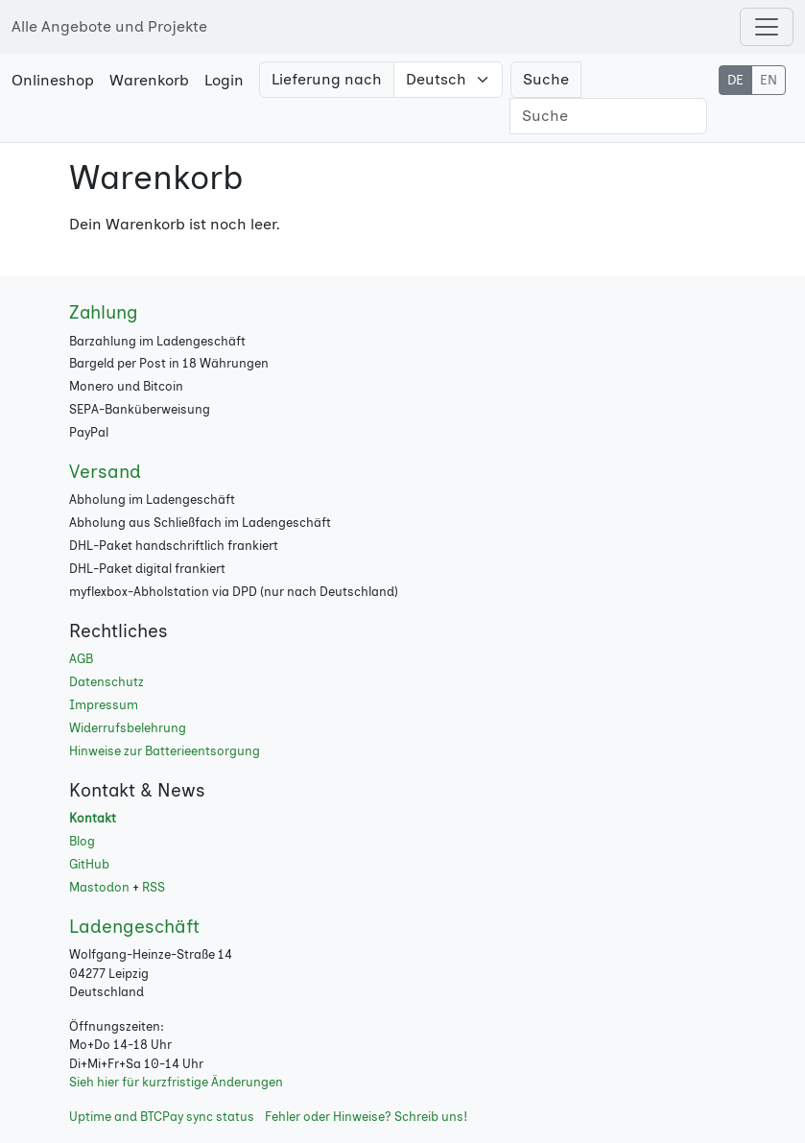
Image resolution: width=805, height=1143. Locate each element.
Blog (82, 841)
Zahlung (103, 312)
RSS (153, 887)
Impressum (103, 705)
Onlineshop (53, 80)
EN (768, 80)
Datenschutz (106, 682)
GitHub (89, 864)
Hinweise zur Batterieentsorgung (164, 751)
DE (735, 80)
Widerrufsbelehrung (127, 728)
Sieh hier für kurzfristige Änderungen (176, 1082)
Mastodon (99, 887)
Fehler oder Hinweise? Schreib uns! (366, 1116)
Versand (105, 472)
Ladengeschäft (134, 927)
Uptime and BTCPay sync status (161, 1116)
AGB (81, 659)
